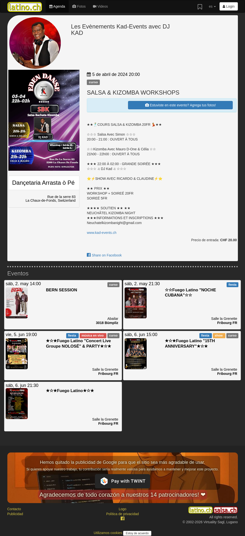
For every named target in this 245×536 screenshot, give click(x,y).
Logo (122, 509)
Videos (100, 6)
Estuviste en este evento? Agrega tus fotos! (180, 105)
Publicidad (15, 514)
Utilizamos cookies (108, 533)
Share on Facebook (104, 255)
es (212, 6)
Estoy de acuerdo (137, 533)
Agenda (57, 6)
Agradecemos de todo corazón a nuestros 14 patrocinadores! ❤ (122, 494)
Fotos (79, 6)
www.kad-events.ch (101, 233)
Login (228, 6)
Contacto (14, 509)
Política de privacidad (122, 514)
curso (93, 82)
